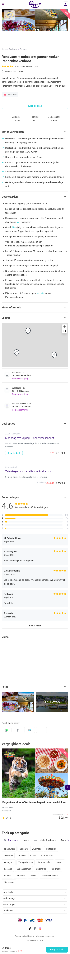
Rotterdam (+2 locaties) (14, 71)
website (41, 293)
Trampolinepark (25, 862)
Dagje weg (13, 49)
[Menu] (3, 5)
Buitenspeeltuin (24, 869)
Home (4, 49)
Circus (33, 855)
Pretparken (51, 849)
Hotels (26, 840)
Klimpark (23, 849)
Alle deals (8, 892)
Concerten (20, 875)
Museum (21, 855)
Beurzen (7, 875)
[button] (35, 132)
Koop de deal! (57, 949)
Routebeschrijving (20, 378)
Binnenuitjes (9, 849)
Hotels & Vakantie (45, 840)
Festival (33, 875)
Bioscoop (8, 869)
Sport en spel (46, 855)
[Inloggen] (65, 4)
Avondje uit (9, 862)
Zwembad (36, 849)
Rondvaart (24, 49)
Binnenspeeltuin (45, 862)
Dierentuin (8, 855)
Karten (60, 862)
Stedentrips (41, 869)
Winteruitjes (9, 882)
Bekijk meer (35, 625)
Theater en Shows (50, 875)
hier (18, 222)
